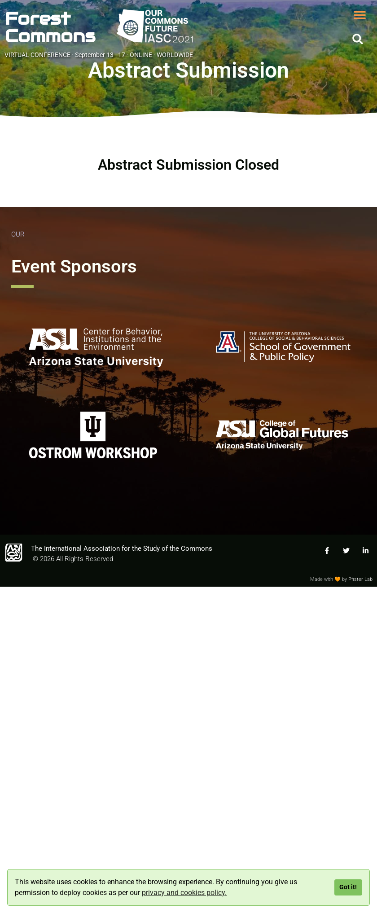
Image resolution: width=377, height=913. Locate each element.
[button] (358, 38)
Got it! (348, 887)
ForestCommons (50, 27)
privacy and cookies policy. (184, 892)
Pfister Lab (360, 579)
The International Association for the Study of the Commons (121, 548)
